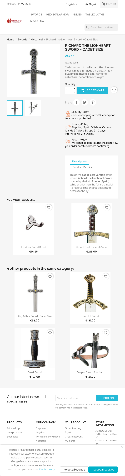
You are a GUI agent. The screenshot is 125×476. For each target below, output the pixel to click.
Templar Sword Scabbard (90, 372)
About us (41, 440)
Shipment (41, 428)
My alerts (70, 440)
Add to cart (92, 90)
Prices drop (13, 428)
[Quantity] (69, 90)
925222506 (23, 4)
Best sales (12, 436)
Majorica (37, 21)
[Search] (101, 27)
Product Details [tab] (82, 167)
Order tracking (73, 428)
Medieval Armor (57, 14)
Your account (75, 422)
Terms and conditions (48, 436)
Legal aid (40, 432)
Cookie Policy (47, 469)
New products (15, 432)
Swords (36, 14)
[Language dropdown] (72, 4)
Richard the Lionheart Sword (92, 247)
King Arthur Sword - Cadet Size (35, 316)
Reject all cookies (74, 469)
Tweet (84, 102)
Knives (77, 14)
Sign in (68, 432)
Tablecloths (95, 14)
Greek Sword (35, 372)
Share (76, 102)
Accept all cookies (103, 469)
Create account (74, 436)
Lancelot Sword (90, 316)
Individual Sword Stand (33, 247)
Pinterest (93, 102)
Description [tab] (79, 161)
